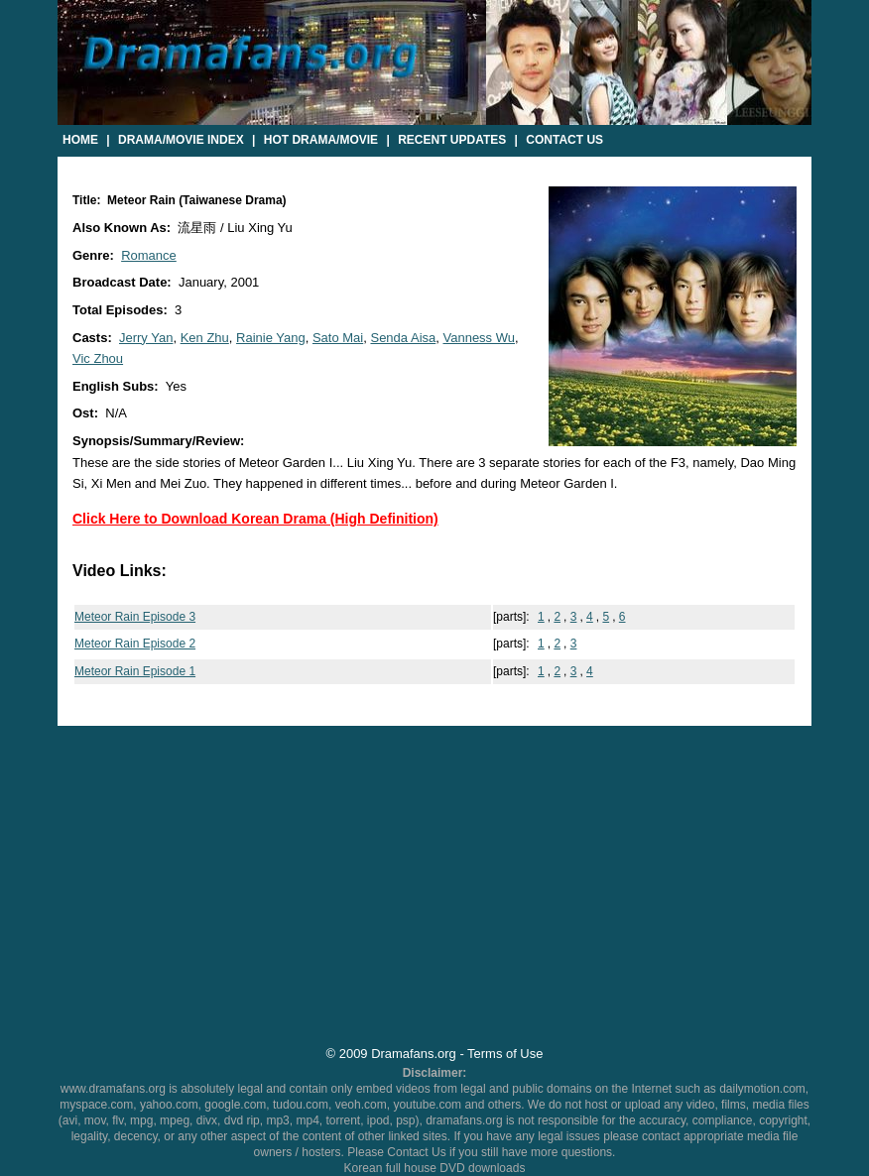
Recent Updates (452, 140)
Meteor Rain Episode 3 (134, 617)
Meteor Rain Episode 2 (134, 643)
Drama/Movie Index (181, 140)
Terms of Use (505, 1053)
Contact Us (564, 140)
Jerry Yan (146, 337)
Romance (149, 255)
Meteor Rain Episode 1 (134, 671)
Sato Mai (337, 337)
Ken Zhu (205, 337)
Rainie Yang (271, 337)
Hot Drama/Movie (321, 140)
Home (80, 140)
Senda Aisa (402, 337)
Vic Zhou (97, 358)
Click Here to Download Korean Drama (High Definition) (255, 519)
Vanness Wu (478, 337)
